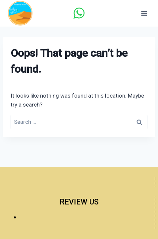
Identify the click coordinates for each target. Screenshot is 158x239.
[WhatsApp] (79, 13)
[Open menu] (144, 13)
